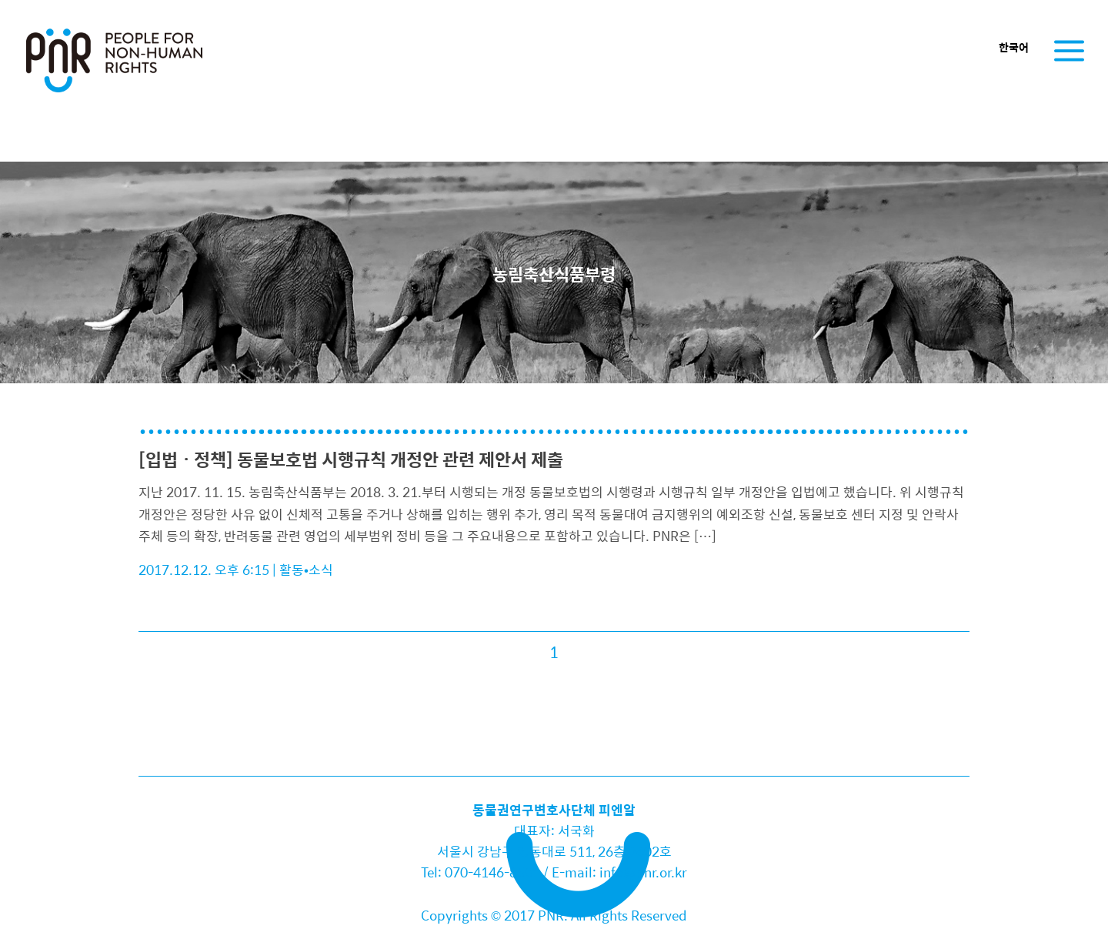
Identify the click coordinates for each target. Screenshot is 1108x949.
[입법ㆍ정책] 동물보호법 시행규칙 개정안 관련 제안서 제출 (350, 459)
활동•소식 (306, 570)
